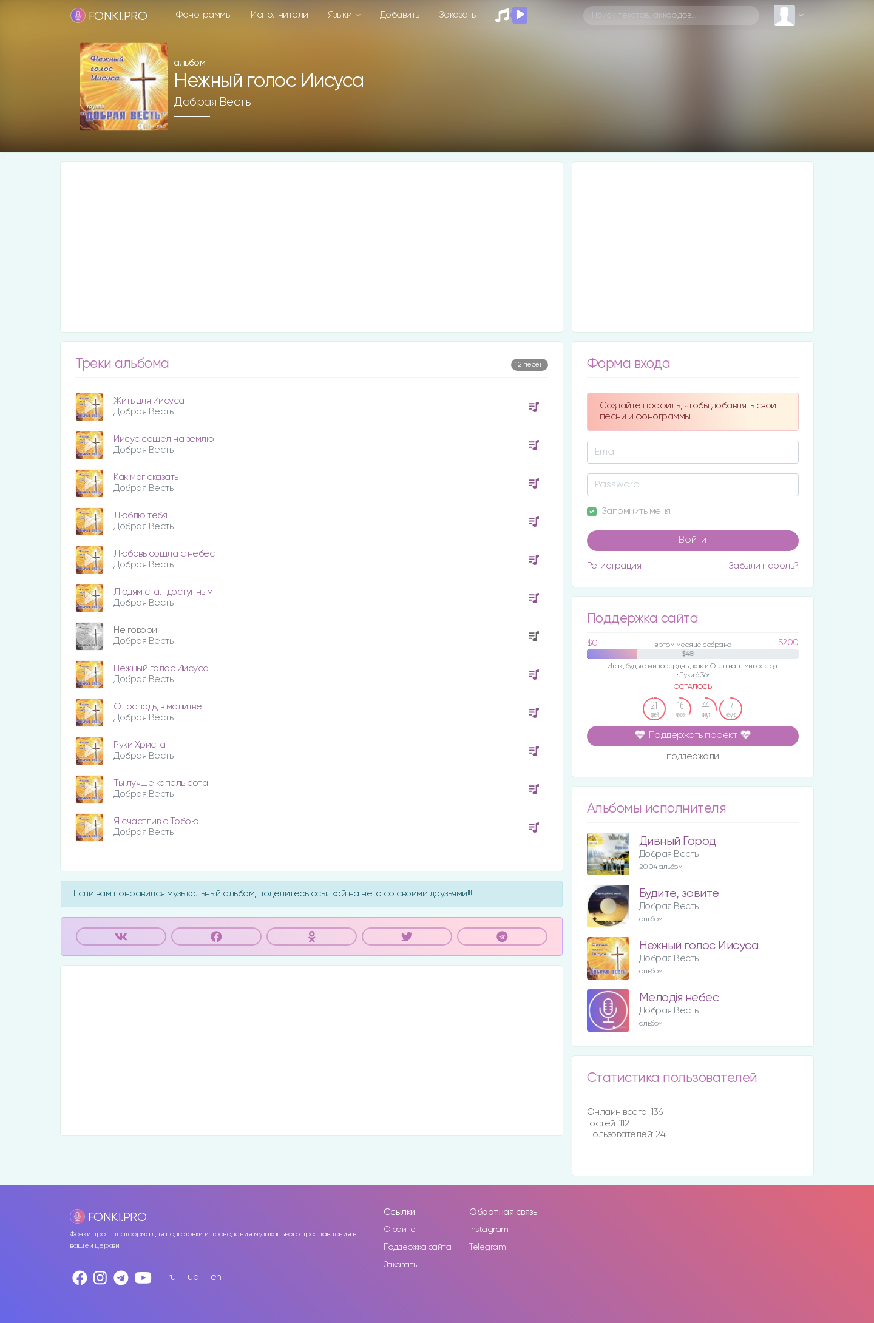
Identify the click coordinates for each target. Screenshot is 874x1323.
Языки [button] (341, 14)
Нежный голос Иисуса (161, 668)
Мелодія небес (679, 998)
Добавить (399, 14)
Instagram (489, 1229)
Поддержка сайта (418, 1247)
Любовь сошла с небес (163, 553)
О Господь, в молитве (157, 706)
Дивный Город (677, 841)
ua (193, 1277)
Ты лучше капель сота (160, 783)
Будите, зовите (679, 893)
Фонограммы (203, 14)
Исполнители (279, 14)
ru (172, 1277)
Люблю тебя (140, 515)
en (216, 1277)
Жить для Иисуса (149, 400)
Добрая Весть (212, 102)
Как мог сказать (145, 477)
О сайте (400, 1229)
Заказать (457, 14)
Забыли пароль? (763, 565)
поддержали (692, 757)
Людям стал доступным (162, 592)
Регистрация (614, 565)
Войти (692, 540)
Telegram (487, 1247)
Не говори (135, 630)
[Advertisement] (312, 247)
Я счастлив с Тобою (155, 821)
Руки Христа (139, 744)
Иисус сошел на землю (163, 439)
